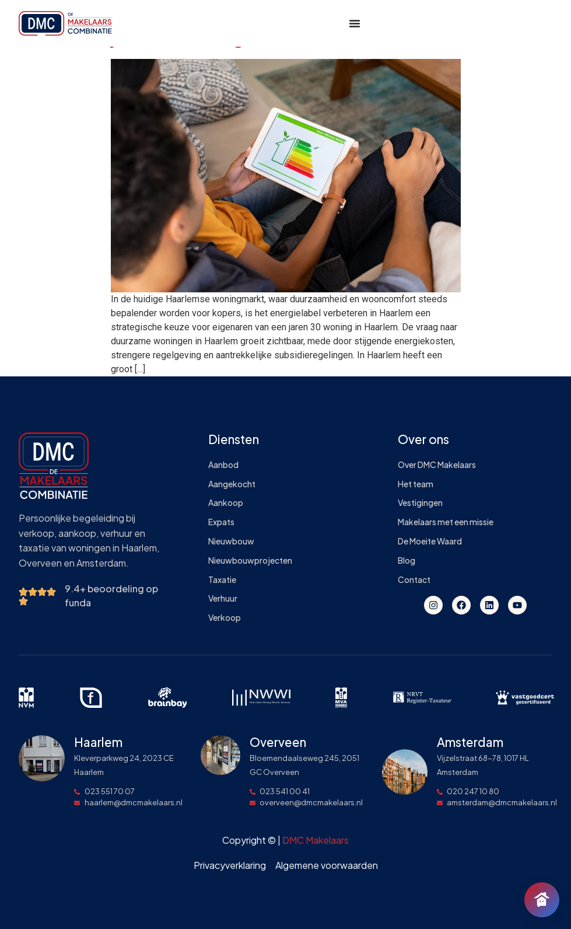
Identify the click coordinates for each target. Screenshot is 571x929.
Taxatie (222, 580)
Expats (221, 522)
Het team (415, 484)
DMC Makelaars (315, 840)
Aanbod (223, 465)
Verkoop (224, 618)
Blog (406, 560)
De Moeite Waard (430, 541)
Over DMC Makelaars (437, 465)
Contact (414, 580)
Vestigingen (420, 503)
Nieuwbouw (231, 541)
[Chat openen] (541, 899)
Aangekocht (231, 484)
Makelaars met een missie (445, 522)
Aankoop (225, 503)
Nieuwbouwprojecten (250, 560)
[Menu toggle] (354, 23)
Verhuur (222, 598)
